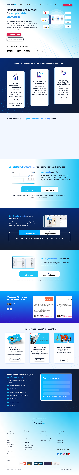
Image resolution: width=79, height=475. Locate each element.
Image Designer (50, 233)
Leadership (9, 436)
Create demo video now (15, 39)
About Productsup (11, 434)
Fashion (42, 434)
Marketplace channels (29, 449)
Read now (64, 360)
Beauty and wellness (45, 440)
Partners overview (11, 444)
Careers (8, 440)
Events (59, 438)
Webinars (9, 460)
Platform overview (28, 434)
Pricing (36, 4)
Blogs (8, 454)
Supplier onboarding (28, 447)
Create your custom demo (63, 436)
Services (25, 436)
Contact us (60, 434)
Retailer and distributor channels (29, 452)
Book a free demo (67, 4)
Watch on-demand (39, 359)
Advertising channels (28, 445)
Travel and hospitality (45, 438)
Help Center (60, 442)
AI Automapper (30, 189)
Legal (15, 469)
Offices (8, 442)
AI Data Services (29, 233)
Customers (42, 4)
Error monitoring (49, 274)
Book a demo (60, 440)
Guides (8, 456)
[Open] (67, 2)
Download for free (15, 359)
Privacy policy (10, 469)
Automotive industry (45, 436)
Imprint (19, 469)
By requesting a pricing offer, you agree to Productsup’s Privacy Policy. (55, 397)
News (8, 438)
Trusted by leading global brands (18, 47)
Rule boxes (50, 189)
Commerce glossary (11, 458)
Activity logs (28, 274)
